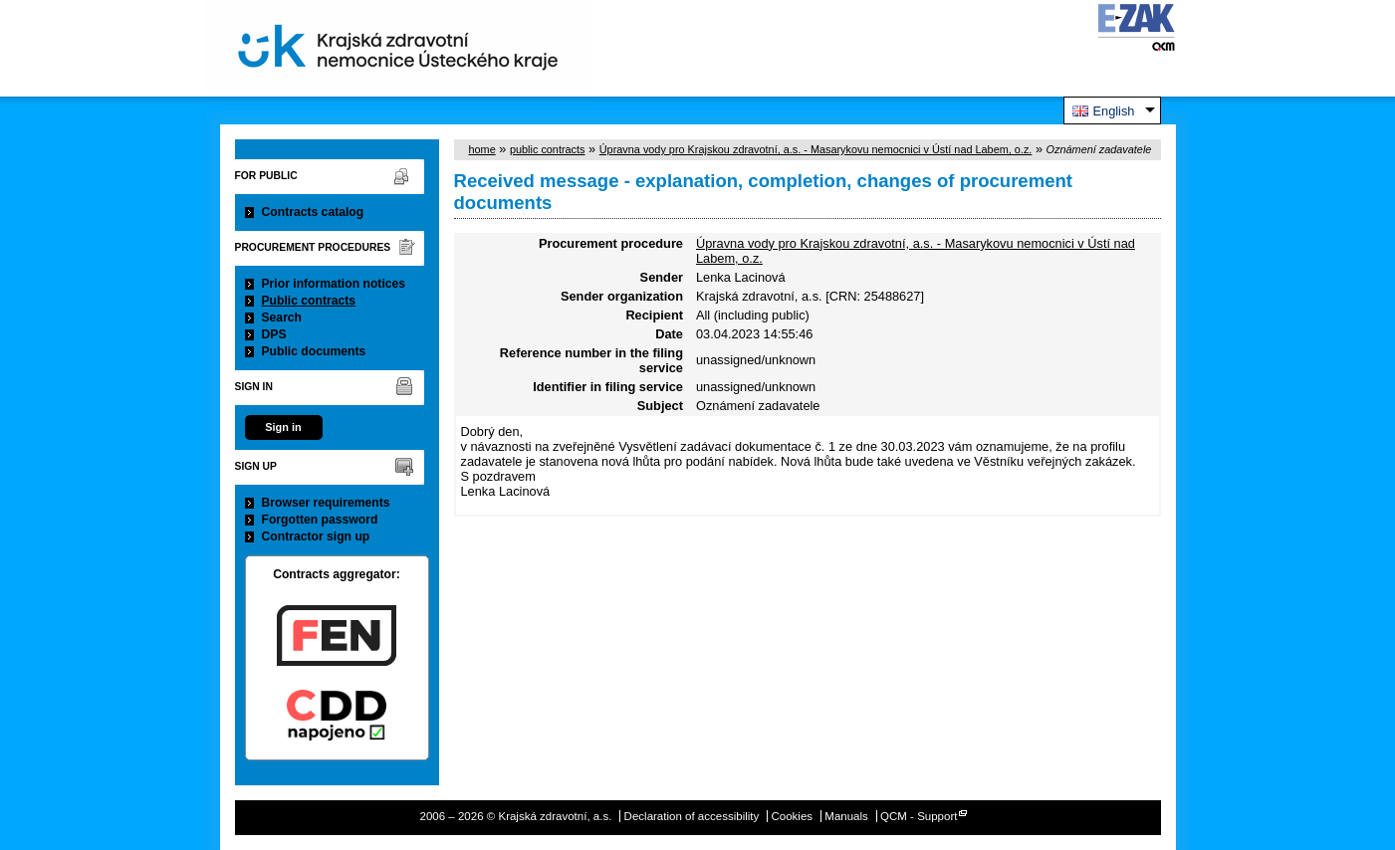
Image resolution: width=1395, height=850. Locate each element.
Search (282, 317)
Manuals (846, 816)
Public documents (314, 351)
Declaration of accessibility (692, 816)
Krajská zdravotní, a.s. (398, 48)
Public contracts (309, 301)
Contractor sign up (316, 536)
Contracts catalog (313, 212)
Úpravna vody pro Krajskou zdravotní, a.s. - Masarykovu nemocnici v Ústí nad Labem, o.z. (816, 149)
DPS (274, 334)
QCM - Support (918, 816)
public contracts (547, 149)
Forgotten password (320, 520)
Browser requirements (326, 503)
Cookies (792, 816)
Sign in (283, 427)
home (482, 149)
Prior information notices (334, 284)
